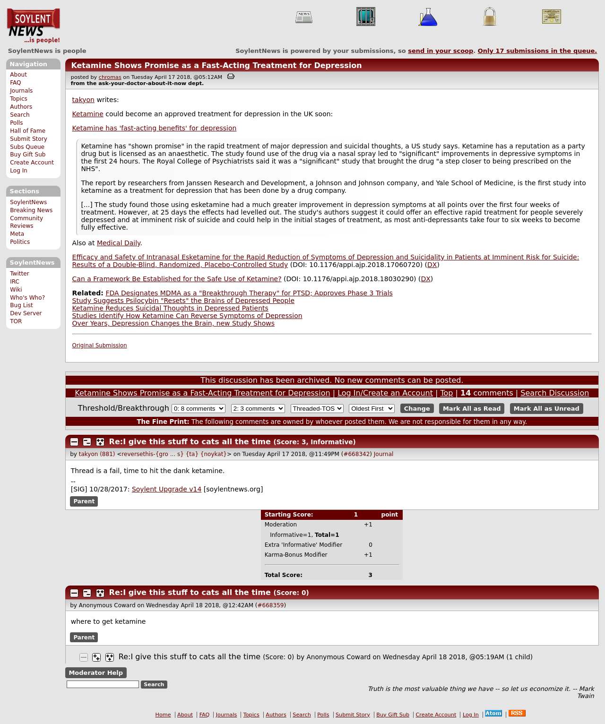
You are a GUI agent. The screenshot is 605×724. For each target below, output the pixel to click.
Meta (17, 234)
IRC (14, 281)
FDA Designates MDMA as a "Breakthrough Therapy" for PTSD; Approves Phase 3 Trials (248, 293)
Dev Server (26, 313)
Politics (20, 242)
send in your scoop (440, 50)
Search (20, 115)
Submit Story (28, 139)
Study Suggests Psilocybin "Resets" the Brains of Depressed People (183, 300)
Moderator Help (96, 672)
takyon (83, 99)
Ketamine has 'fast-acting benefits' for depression (154, 128)
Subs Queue (27, 147)
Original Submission (99, 345)
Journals (21, 90)
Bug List (21, 305)
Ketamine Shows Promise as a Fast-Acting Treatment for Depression (216, 65)
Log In (18, 170)
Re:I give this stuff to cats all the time (190, 441)
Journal (384, 454)
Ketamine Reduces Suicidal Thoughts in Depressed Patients (170, 308)
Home (163, 715)
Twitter (19, 273)
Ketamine (88, 114)
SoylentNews (33, 26)
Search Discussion (554, 392)
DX (432, 264)
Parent (84, 501)
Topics (18, 98)
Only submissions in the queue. (537, 50)
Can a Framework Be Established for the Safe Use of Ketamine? (177, 279)
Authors (21, 106)
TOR (16, 321)
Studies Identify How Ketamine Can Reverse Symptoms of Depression (187, 315)
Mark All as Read (472, 408)
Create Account (32, 162)
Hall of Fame (27, 131)
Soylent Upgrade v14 (166, 489)
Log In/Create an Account (385, 392)
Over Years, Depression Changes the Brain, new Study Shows (173, 323)
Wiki (16, 289)
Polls (16, 123)
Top (447, 392)
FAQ (15, 82)
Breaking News (31, 210)
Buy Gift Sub (27, 154)
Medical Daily (118, 243)
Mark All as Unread (546, 408)
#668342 (356, 454)
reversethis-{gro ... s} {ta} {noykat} (174, 454)
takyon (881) (97, 454)
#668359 (271, 605)
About (18, 74)
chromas (110, 77)
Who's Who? (27, 297)
